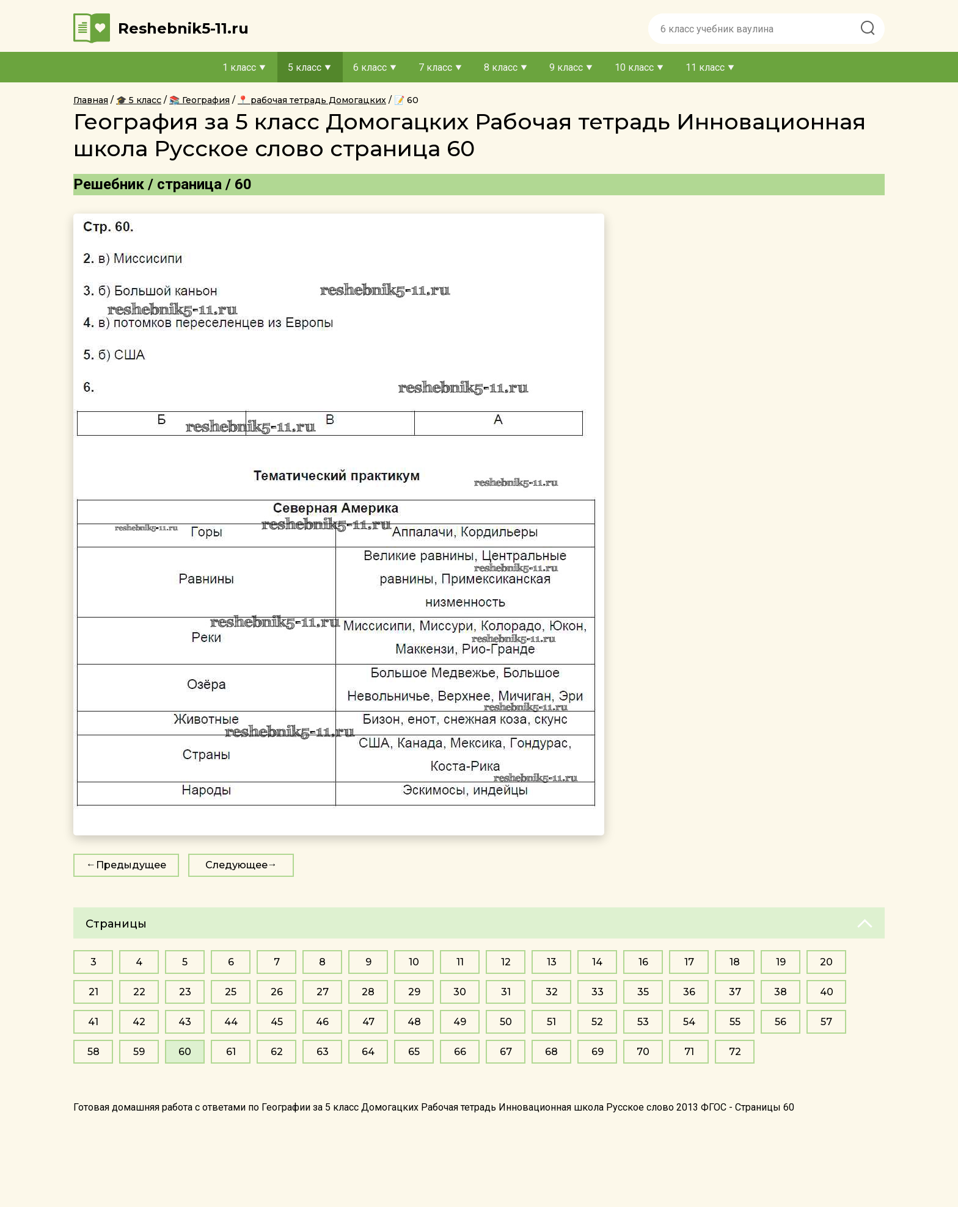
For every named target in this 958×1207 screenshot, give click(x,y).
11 (460, 962)
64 (368, 1051)
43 (184, 1022)
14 (597, 962)
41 (93, 1022)
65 (414, 1051)
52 (597, 1022)
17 (689, 962)
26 (277, 992)
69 (597, 1051)
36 (689, 992)
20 (826, 962)
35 (643, 992)
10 (414, 962)
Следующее (236, 865)
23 (185, 992)
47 (368, 1022)
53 (643, 1022)
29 (414, 992)
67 (506, 1051)
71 (689, 1051)
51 (551, 1022)
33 (597, 992)
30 (459, 992)
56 (780, 1022)
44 (231, 1022)
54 (689, 1022)
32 (552, 992)
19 (781, 962)
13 (552, 962)
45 (277, 1022)
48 (414, 1022)
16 (643, 962)
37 (735, 992)
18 (734, 962)
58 (93, 1051)
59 (139, 1051)
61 (231, 1051)
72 (735, 1051)
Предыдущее (131, 865)
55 (734, 1022)
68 (551, 1051)
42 (139, 1022)
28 (368, 992)
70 (643, 1051)
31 (506, 992)
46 (322, 1022)
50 (506, 1022)
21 (93, 992)
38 (780, 992)
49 (459, 1022)
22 (139, 992)
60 (184, 1051)
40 (826, 992)
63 (322, 1051)
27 (322, 992)
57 (826, 1022)
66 (460, 1051)
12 (506, 962)
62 (277, 1051)
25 (230, 992)
